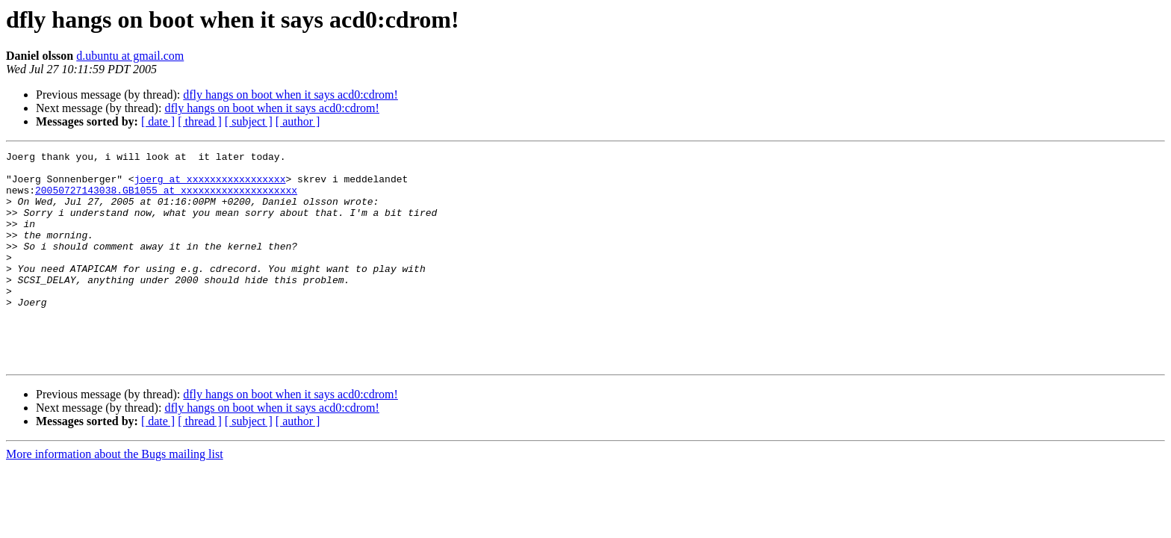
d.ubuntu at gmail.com (130, 55)
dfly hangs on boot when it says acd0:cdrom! (290, 94)
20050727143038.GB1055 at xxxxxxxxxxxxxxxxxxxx (166, 198)
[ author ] (298, 121)
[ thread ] (200, 121)
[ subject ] (249, 121)
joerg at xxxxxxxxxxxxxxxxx (210, 185)
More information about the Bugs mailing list (114, 496)
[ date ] (158, 121)
